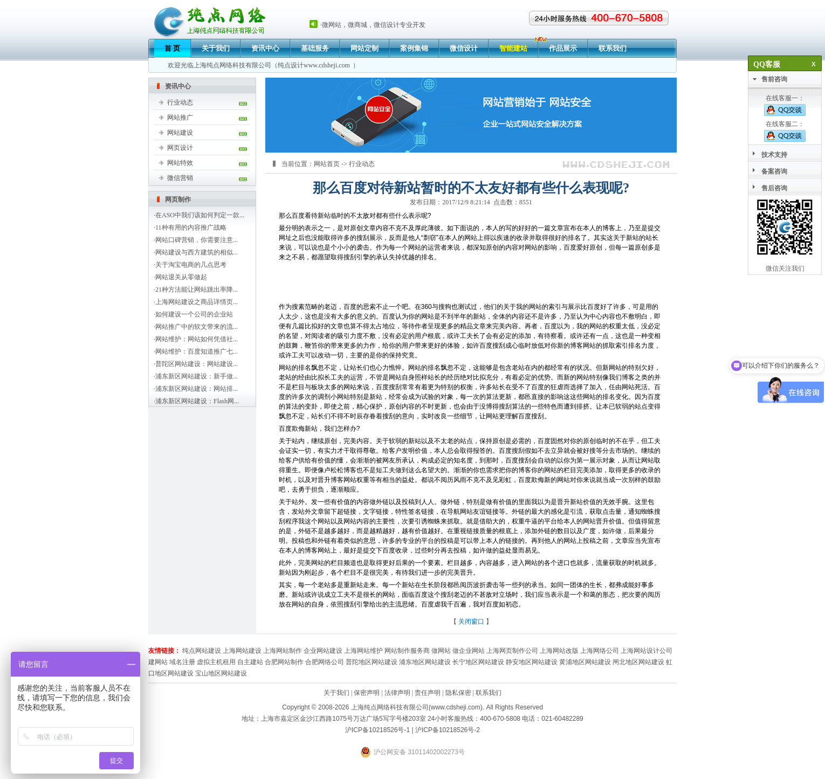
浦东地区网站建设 (425, 662)
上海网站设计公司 (646, 650)
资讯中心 (265, 48)
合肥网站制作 (284, 662)
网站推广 (180, 117)
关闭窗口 (471, 621)
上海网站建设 (242, 650)
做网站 (441, 650)
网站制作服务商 (407, 650)
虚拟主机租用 (216, 662)
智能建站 (513, 48)
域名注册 (182, 662)
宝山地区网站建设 (221, 673)
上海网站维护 (363, 650)
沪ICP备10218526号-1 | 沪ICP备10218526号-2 (412, 730)
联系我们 (613, 48)
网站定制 (364, 48)
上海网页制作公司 (512, 650)
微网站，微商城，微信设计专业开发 (373, 25)
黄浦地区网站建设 (585, 662)
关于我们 (216, 48)
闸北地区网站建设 (638, 662)
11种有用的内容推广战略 (190, 227)
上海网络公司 (599, 650)
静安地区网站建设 (532, 662)
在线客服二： (785, 131)
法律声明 (397, 693)
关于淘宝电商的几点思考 (190, 264)
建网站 (158, 662)
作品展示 (563, 48)
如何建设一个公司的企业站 (194, 314)
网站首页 (327, 164)
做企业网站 (468, 650)
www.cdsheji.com (327, 65)
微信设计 (464, 48)
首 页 (172, 48)
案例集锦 (414, 48)
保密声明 (367, 693)
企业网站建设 (323, 650)
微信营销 (180, 178)
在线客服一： (785, 105)
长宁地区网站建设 (478, 662)
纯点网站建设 (201, 650)
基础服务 (315, 48)
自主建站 (250, 662)
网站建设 (180, 132)
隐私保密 (458, 693)
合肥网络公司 (324, 662)
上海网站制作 (282, 650)
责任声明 (428, 693)
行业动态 (180, 102)
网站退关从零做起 (181, 277)
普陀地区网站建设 (371, 662)
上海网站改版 (559, 650)
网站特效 (180, 163)
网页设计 (180, 147)
